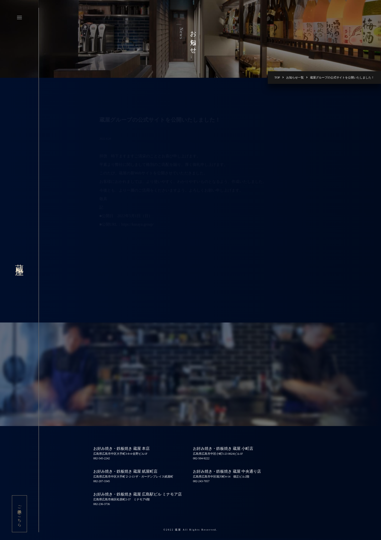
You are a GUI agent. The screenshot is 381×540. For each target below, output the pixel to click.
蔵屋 (19, 261)
